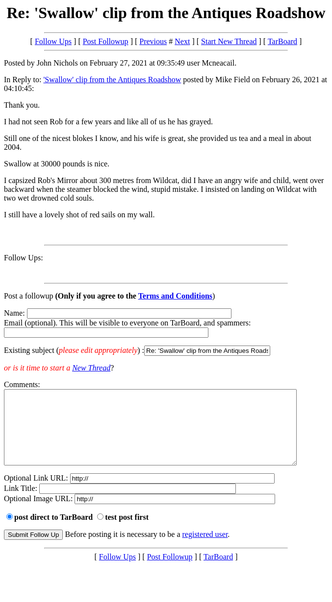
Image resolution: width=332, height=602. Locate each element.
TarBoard (282, 41)
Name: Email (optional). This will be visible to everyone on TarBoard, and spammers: (166, 332)
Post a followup (28, 296)
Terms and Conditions (175, 296)
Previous (153, 41)
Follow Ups (53, 41)
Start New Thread (228, 41)
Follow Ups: (23, 258)
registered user (205, 549)
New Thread (91, 368)
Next (182, 41)
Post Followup (105, 41)
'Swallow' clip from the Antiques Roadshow (112, 79)
